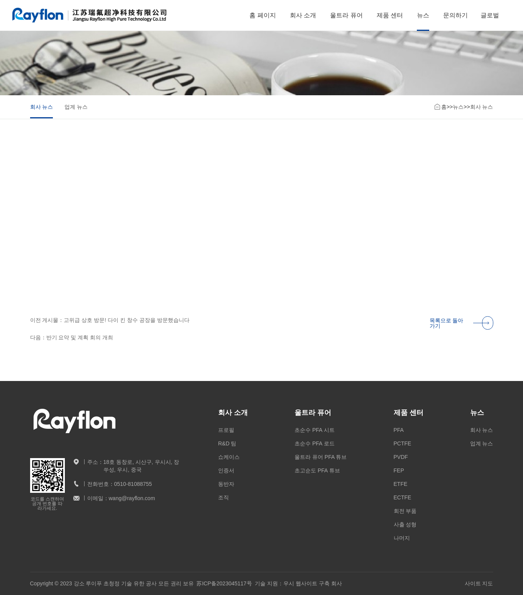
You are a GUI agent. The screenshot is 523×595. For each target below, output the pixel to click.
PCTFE (402, 443)
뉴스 (423, 15)
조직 (223, 497)
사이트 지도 (479, 583)
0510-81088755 (133, 484)
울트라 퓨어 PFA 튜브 (321, 457)
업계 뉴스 (76, 107)
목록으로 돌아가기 (461, 325)
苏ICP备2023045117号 (224, 583)
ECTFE (402, 497)
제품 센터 (390, 15)
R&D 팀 (227, 443)
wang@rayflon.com (132, 498)
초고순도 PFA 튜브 (317, 470)
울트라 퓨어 (346, 15)
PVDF (401, 457)
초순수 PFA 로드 (314, 443)
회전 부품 (405, 511)
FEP (399, 470)
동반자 (226, 484)
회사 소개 (303, 15)
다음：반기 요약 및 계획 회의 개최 (71, 339)
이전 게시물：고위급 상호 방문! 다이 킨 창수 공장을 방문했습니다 (110, 322)
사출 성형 (405, 524)
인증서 (226, 470)
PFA (399, 430)
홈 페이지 (262, 15)
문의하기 (455, 15)
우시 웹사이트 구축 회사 (312, 583)
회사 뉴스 (41, 107)
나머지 (402, 538)
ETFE (401, 484)
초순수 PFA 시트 (314, 430)
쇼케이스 (229, 457)
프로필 (226, 430)
